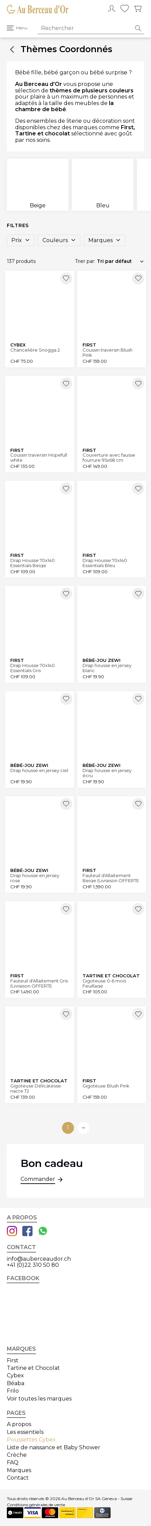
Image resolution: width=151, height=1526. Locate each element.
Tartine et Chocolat (33, 1368)
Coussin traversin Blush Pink (108, 352)
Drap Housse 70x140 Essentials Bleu (105, 563)
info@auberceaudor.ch (39, 1259)
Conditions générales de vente (36, 1504)
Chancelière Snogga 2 (35, 350)
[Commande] (120, 261)
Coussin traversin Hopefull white (38, 457)
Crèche (17, 1455)
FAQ (12, 1462)
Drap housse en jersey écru (107, 773)
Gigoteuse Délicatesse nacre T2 (35, 1088)
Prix (20, 240)
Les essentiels (25, 1432)
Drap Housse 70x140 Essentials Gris (32, 668)
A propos (19, 1424)
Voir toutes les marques (39, 1398)
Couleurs (59, 240)
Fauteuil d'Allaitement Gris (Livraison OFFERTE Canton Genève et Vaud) (39, 983)
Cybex (15, 1375)
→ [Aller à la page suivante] (83, 1127)
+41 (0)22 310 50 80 (33, 1265)
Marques (104, 240)
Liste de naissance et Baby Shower (53, 1447)
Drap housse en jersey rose (34, 878)
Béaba (15, 1383)
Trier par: (85, 261)
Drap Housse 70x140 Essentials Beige (32, 563)
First (12, 1360)
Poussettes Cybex (31, 1439)
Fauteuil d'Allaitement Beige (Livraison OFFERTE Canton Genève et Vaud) (111, 878)
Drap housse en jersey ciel (39, 770)
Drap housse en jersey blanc (107, 668)
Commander (38, 1180)
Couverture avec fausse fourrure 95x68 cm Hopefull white (109, 457)
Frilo (13, 1391)
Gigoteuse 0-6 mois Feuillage (104, 983)
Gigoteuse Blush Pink (106, 1085)
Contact (18, 1478)
